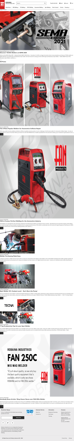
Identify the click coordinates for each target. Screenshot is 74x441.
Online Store (8, 7)
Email (60, 3)
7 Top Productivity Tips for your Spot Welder (15, 326)
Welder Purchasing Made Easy (10, 256)
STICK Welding (30, 7)
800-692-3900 (54, 3)
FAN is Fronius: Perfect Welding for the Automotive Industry (20, 221)
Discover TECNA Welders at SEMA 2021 (13, 53)
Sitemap (70, 438)
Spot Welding (47, 7)
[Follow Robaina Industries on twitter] (7, 422)
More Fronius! (55, 7)
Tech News (51, 414)
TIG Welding (22, 7)
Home (1, 9)
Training (50, 416)
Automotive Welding (39, 7)
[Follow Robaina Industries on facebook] (3, 422)
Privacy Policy (64, 438)
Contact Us (38, 414)
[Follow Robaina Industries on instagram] (12, 422)
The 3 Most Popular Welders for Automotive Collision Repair (20, 128)
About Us (38, 412)
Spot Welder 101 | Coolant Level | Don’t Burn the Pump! (18, 291)
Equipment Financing (53, 412)
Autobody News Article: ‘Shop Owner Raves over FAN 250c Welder (22, 399)
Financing (67, 7)
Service (61, 7)
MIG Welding (15, 7)
